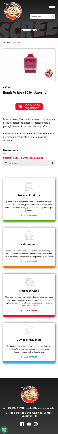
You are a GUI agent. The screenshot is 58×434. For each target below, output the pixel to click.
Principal (6, 42)
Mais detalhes (29, 215)
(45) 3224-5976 (12, 408)
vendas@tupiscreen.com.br (38, 408)
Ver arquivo (29, 163)
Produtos (17, 42)
